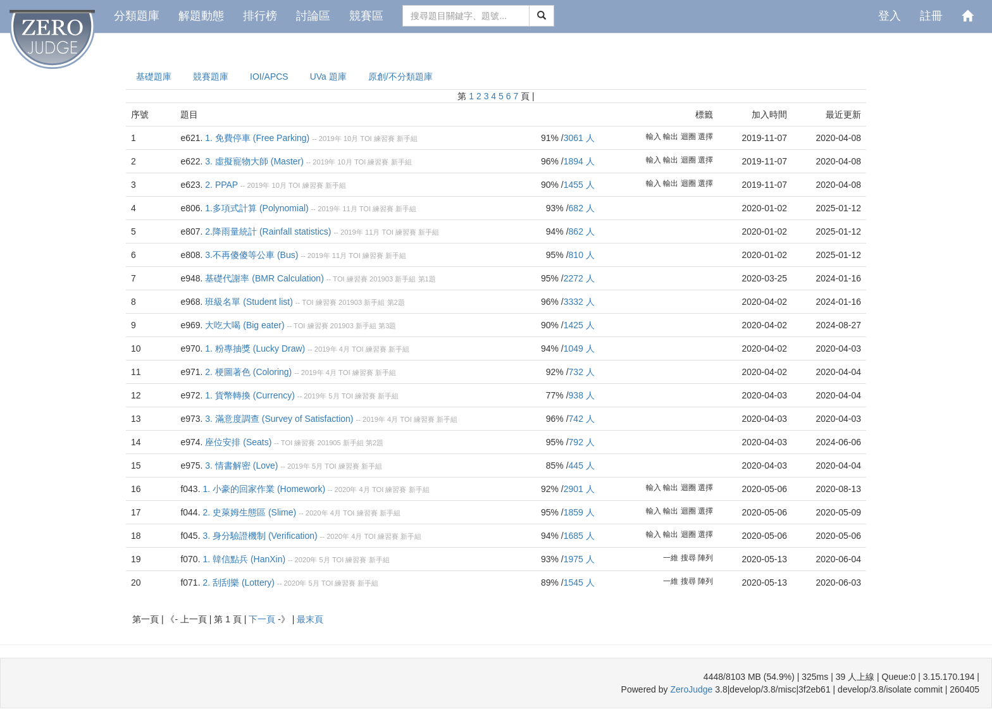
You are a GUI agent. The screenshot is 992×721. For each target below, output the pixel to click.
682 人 (582, 208)
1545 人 (579, 582)
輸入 (653, 136)
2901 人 (579, 489)
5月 (333, 396)
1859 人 (579, 512)
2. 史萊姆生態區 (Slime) (249, 512)
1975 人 (579, 559)
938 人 (582, 395)
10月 (351, 138)
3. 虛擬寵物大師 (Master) (254, 161)
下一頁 (263, 619)
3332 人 (579, 302)
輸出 (670, 136)
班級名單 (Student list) (248, 302)
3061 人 (579, 138)
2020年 (346, 489)
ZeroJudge (691, 689)
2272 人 (579, 278)
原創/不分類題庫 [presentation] (400, 76)
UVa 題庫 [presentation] (328, 76)
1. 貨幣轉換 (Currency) (250, 395)
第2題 (396, 302)
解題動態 (201, 15)
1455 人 (579, 185)
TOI (365, 138)
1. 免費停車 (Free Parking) (257, 138)
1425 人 (579, 325)
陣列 (705, 557)
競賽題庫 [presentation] (210, 76)
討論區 (313, 15)
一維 (670, 557)
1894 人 (579, 161)
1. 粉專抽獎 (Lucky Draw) (255, 348)
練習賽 (384, 138)
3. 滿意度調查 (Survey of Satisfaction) (279, 419)
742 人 (582, 419)
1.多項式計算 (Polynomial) (256, 208)
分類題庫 (136, 15)
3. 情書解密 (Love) (241, 465)
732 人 (582, 372)
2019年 (330, 138)
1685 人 (579, 536)
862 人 (582, 231)
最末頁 (310, 619)
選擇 (705, 136)
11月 (349, 209)
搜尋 (688, 557)
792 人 (582, 442)
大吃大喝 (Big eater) (244, 325)
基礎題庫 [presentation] (153, 76)
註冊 (931, 15)
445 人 (582, 465)
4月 (344, 349)
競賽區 (366, 15)
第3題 (387, 326)
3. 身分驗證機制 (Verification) (259, 536)
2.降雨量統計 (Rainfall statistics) (268, 231)
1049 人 (579, 348)
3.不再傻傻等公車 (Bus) (251, 255)
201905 (328, 443)
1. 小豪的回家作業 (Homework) (263, 489)
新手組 (407, 138)
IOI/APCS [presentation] (269, 76)
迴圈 (688, 136)
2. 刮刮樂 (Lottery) (238, 582)
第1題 (427, 279)
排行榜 (260, 15)
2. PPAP (221, 185)
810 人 (582, 255)
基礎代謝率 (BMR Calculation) (264, 278)
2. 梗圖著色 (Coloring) (248, 372)
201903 (381, 279)
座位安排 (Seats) (238, 442)
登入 (889, 15)
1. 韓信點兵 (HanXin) (243, 559)
